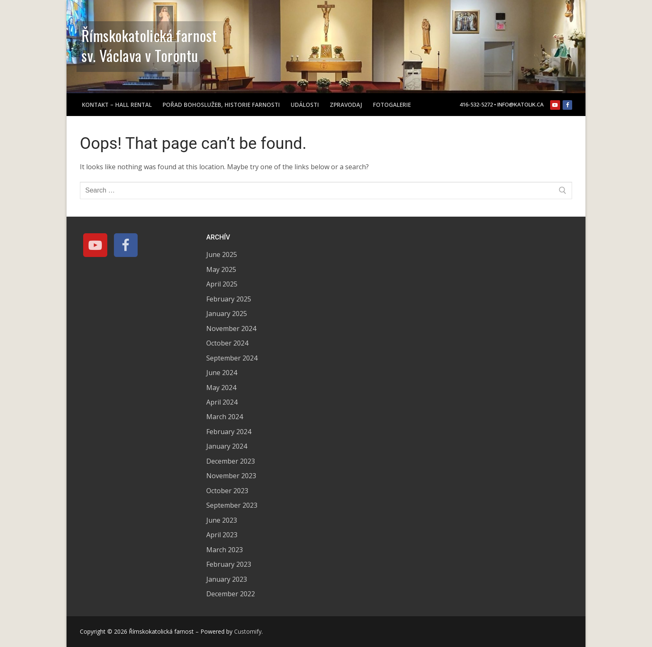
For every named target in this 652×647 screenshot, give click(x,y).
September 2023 (231, 505)
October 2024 (227, 343)
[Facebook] (567, 105)
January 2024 (226, 446)
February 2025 (228, 299)
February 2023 (228, 564)
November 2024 (231, 328)
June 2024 (221, 372)
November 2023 (231, 475)
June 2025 (221, 254)
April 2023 (221, 534)
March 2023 (224, 549)
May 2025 (221, 269)
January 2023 (226, 579)
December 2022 (230, 593)
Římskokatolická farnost (149, 35)
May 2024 (221, 387)
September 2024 (231, 358)
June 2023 (221, 520)
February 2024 (228, 431)
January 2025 (226, 313)
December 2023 (230, 461)
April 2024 (221, 402)
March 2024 (224, 416)
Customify (248, 631)
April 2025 (221, 284)
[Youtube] (555, 105)
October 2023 (227, 490)
